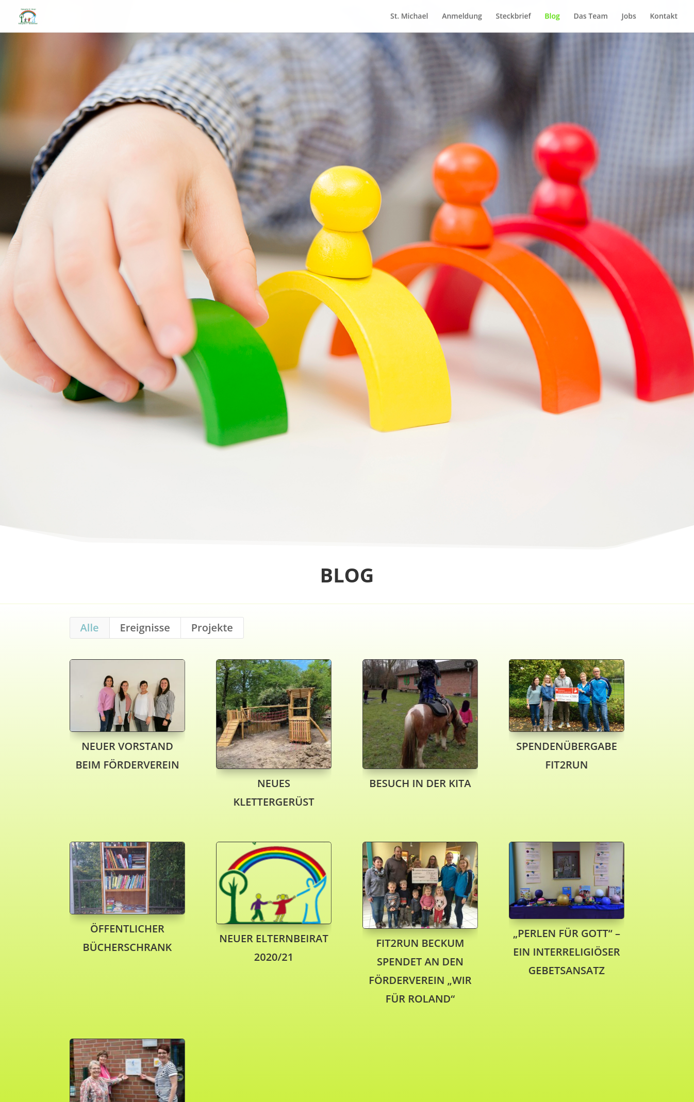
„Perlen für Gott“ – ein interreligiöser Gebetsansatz (566, 951)
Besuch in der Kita (420, 783)
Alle (89, 628)
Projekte (212, 628)
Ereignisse (145, 628)
